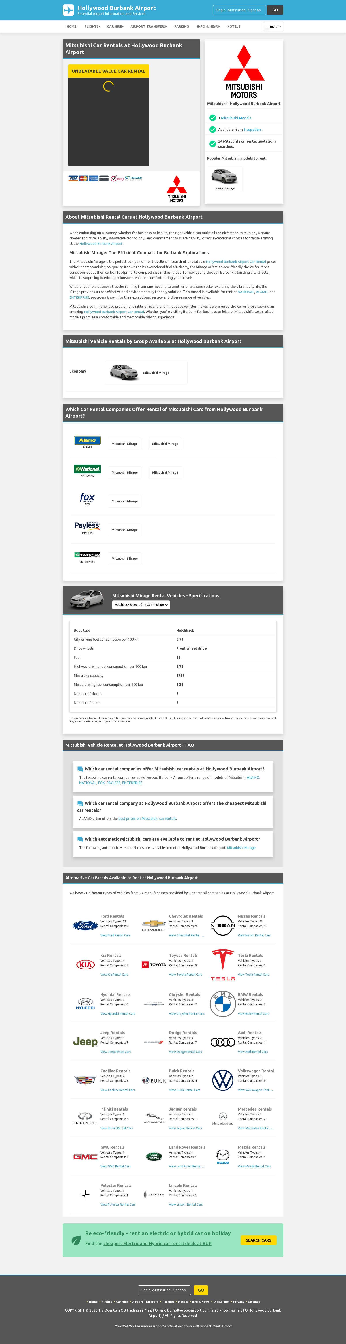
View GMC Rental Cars (115, 1167)
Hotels (234, 27)
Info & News (208, 27)
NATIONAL (246, 292)
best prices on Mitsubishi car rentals (147, 820)
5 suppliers (253, 130)
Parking (181, 27)
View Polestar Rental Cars (118, 1205)
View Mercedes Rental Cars (257, 1129)
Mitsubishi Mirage (241, 849)
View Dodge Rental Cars (185, 1053)
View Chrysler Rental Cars (187, 1014)
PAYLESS (113, 784)
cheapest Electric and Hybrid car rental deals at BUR (157, 1244)
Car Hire (114, 27)
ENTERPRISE (79, 297)
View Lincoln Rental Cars (186, 1205)
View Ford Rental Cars (115, 936)
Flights (92, 27)
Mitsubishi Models (236, 119)
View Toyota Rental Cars (185, 975)
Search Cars (258, 1241)
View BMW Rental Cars (253, 1014)
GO (275, 10)
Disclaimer (222, 1302)
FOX (101, 784)
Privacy (239, 1302)
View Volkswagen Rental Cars (258, 1091)
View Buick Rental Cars (184, 1091)
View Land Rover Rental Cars (188, 1167)
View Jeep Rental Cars (115, 1053)
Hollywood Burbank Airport (124, 10)
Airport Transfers (148, 27)
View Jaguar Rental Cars (185, 1129)
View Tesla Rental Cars (253, 975)
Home (71, 27)
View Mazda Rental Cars (254, 1167)
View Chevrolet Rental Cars (188, 936)
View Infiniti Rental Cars (116, 1129)
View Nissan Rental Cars (254, 936)
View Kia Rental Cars (114, 975)
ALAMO (263, 292)
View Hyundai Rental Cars (117, 1014)
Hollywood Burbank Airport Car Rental (236, 262)
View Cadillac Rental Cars (117, 1091)
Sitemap (255, 1302)
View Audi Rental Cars (253, 1053)
